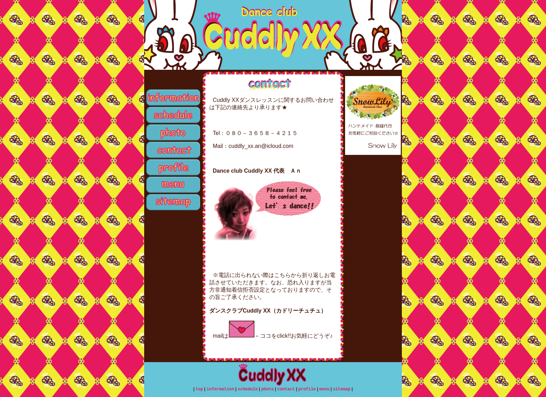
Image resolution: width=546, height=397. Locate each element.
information (172, 97)
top (172, 80)
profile (172, 167)
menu (172, 185)
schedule (172, 115)
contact (172, 150)
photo (172, 132)
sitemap (172, 202)
